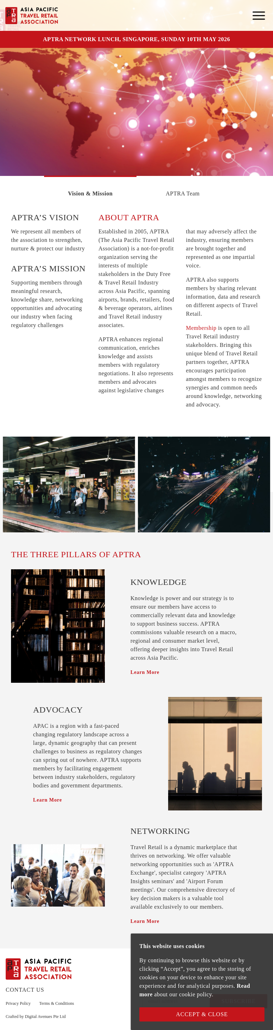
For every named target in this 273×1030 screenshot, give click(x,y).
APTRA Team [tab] (183, 193)
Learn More (144, 672)
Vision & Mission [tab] (90, 193)
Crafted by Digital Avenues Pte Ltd (36, 1016)
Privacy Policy (18, 1003)
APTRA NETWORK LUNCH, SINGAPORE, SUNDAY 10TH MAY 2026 (136, 39)
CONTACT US (25, 990)
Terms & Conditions (56, 1003)
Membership (201, 328)
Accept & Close (202, 1014)
